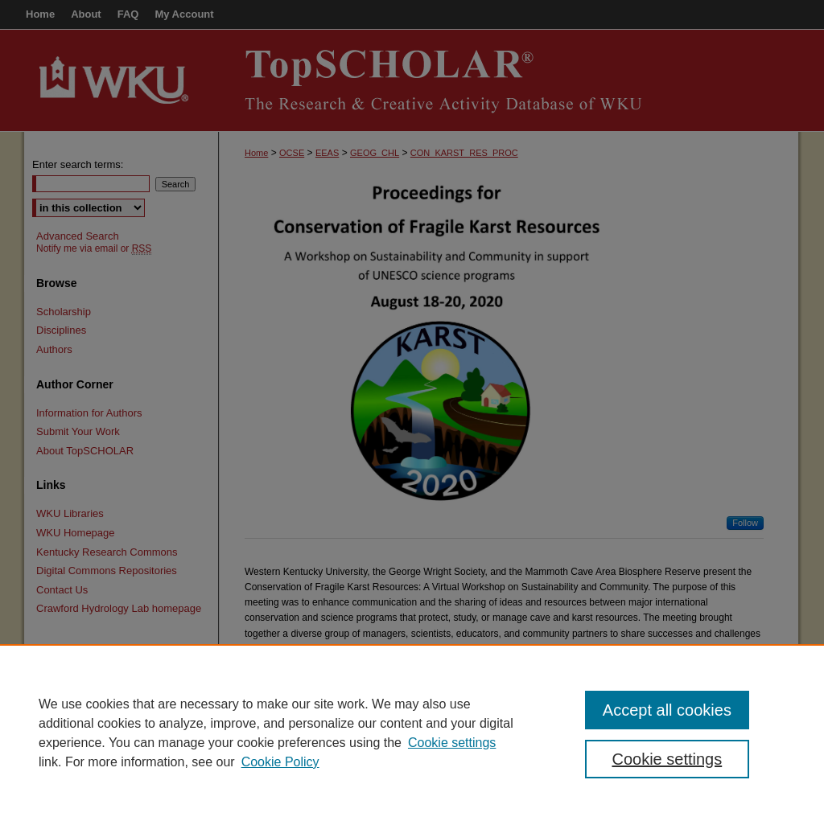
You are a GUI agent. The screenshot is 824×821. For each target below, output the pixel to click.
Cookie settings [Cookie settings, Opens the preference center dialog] (667, 759)
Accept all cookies (667, 710)
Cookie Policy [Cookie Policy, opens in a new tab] (280, 762)
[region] (412, 732)
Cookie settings (452, 742)
